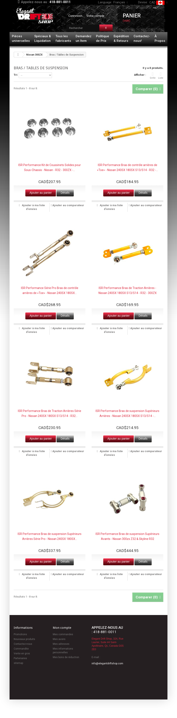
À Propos (160, 38)
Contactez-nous (23, 643)
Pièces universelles (21, 38)
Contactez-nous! (142, 38)
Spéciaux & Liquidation (42, 38)
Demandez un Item (83, 38)
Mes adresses (61, 643)
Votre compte (95, 15)
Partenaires (20, 658)
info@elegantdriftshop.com (107, 663)
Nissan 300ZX (34, 54)
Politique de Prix (102, 38)
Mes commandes (63, 634)
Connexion (75, 15)
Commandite (21, 648)
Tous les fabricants (63, 38)
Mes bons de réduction (66, 657)
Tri (15, 74)
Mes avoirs (59, 639)
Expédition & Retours (121, 38)
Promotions (20, 634)
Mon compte (62, 628)
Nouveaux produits (24, 639)
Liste (160, 75)
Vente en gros (22, 653)
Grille (153, 75)
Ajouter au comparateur (68, 205)
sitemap (18, 663)
